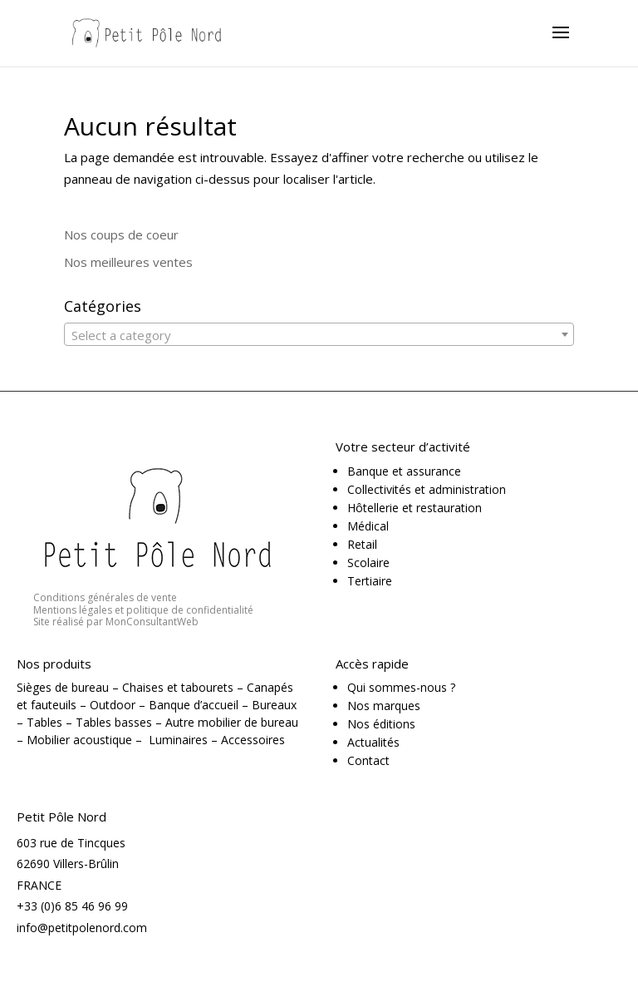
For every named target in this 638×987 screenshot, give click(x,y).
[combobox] (319, 334)
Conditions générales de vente (105, 597)
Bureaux (274, 705)
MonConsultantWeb (152, 621)
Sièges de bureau (63, 687)
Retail (362, 544)
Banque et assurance (404, 471)
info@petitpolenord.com (82, 927)
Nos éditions (381, 724)
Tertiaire (369, 581)
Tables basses (114, 722)
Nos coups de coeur (121, 234)
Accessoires (253, 740)
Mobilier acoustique (79, 740)
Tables (44, 722)
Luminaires (178, 740)
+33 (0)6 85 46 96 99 (72, 906)
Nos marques (383, 705)
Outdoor (112, 705)
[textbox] (319, 335)
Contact (368, 760)
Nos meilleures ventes (128, 262)
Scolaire (368, 562)
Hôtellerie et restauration (414, 508)
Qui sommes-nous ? (401, 687)
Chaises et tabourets (177, 687)
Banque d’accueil (193, 705)
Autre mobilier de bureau (231, 722)
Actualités (373, 742)
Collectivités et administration (426, 489)
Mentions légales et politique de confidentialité (143, 610)
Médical (368, 526)
